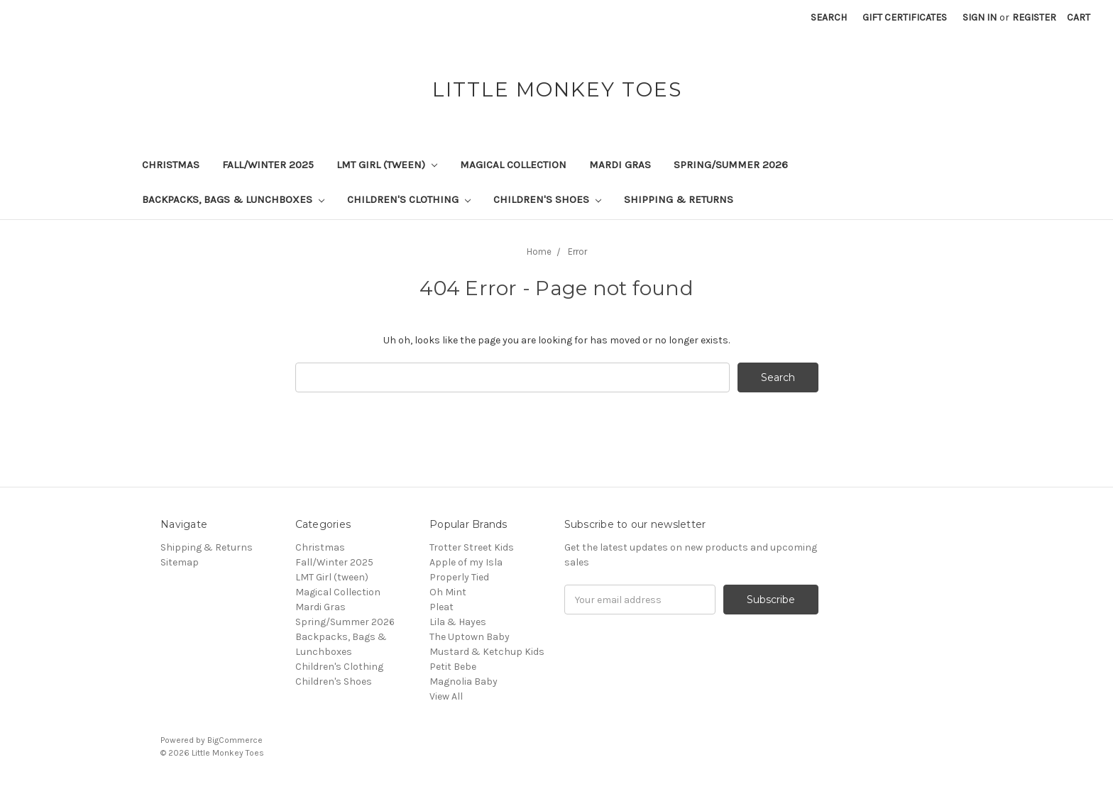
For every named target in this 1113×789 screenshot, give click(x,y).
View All (446, 696)
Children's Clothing (409, 199)
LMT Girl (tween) (386, 164)
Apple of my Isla (466, 562)
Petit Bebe (452, 667)
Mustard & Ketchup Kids (486, 652)
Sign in (980, 17)
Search (829, 17)
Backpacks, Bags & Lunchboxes (233, 199)
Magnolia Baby (463, 681)
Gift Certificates (904, 17)
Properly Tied (459, 577)
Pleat (441, 607)
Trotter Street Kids (471, 547)
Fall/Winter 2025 (268, 164)
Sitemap (179, 562)
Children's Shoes (547, 199)
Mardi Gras (620, 164)
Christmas (170, 164)
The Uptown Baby (469, 637)
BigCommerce (235, 740)
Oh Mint (447, 592)
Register (1034, 17)
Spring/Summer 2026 (731, 164)
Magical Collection (513, 164)
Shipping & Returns (678, 199)
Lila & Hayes (457, 622)
